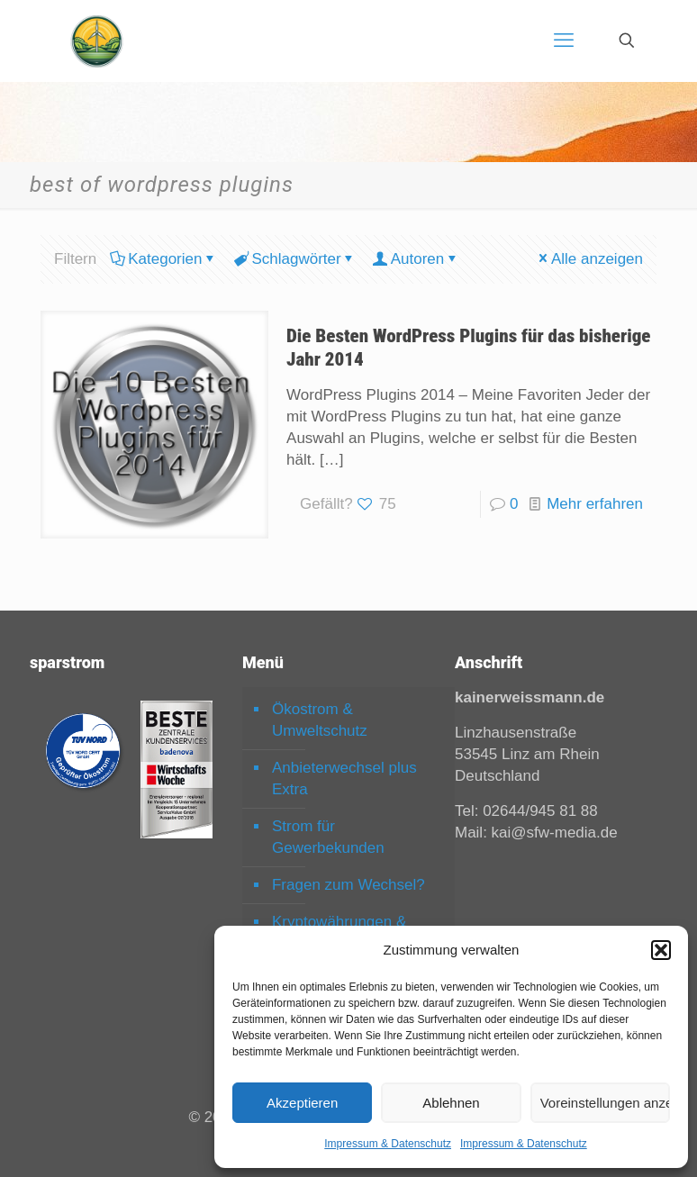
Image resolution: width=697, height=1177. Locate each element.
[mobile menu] (563, 40)
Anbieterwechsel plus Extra (344, 778)
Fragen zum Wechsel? (348, 884)
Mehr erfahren (595, 503)
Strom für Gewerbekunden (328, 837)
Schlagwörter (294, 258)
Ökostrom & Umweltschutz (319, 720)
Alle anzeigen (589, 258)
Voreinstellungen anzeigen (605, 1102)
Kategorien (163, 258)
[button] (661, 950)
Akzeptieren (302, 1102)
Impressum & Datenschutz (387, 1143)
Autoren (416, 258)
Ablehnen (450, 1102)
